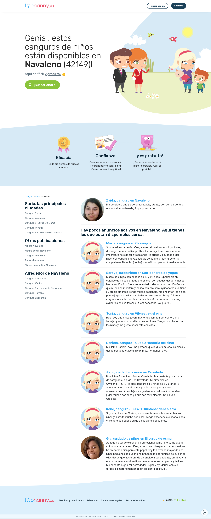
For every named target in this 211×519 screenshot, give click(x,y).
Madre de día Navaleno (38, 250)
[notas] (169, 500)
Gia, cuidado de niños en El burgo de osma (139, 438)
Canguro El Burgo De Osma (40, 222)
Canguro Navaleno (35, 255)
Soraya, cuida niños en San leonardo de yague (142, 273)
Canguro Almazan (35, 218)
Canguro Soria (33, 213)
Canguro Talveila (34, 292)
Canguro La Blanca (35, 297)
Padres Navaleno (34, 260)
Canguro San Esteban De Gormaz (43, 232)
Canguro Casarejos (35, 278)
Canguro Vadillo (33, 283)
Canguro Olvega (34, 227)
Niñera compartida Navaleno (41, 265)
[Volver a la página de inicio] (39, 5)
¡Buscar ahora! (42, 85)
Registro (178, 5)
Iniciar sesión (157, 6)
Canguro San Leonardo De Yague (43, 288)
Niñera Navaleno (34, 245)
